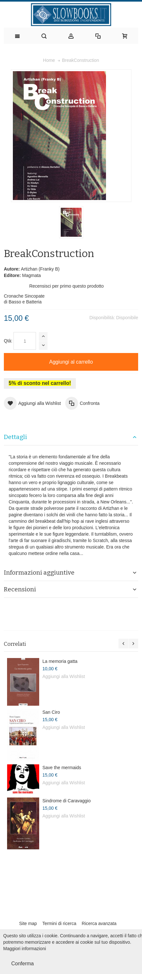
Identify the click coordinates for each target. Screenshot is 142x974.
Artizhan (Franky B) (40, 269)
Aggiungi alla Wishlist (63, 676)
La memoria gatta (59, 661)
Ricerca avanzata (99, 923)
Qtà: (8, 340)
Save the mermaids (61, 767)
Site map (28, 923)
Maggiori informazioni (24, 948)
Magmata (31, 275)
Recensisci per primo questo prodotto (66, 286)
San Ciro (51, 712)
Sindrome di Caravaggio (66, 800)
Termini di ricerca (59, 923)
